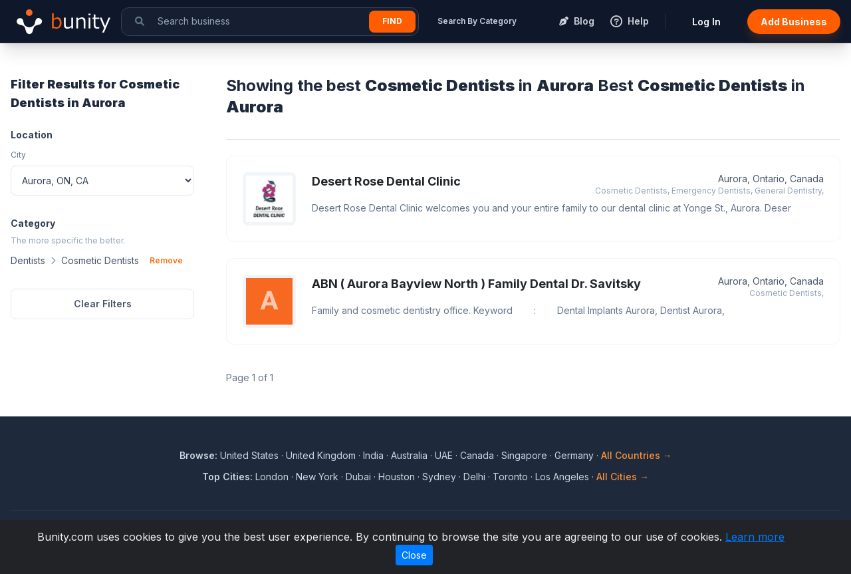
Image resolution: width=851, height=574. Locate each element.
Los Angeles (562, 476)
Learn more (755, 536)
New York (317, 476)
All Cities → (622, 476)
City (18, 155)
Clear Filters (103, 303)
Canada (477, 455)
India (373, 455)
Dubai (358, 476)
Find (392, 21)
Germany (574, 455)
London (272, 476)
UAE (444, 455)
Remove (166, 260)
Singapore (524, 455)
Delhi (474, 476)
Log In (706, 21)
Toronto (510, 476)
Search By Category (477, 21)
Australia (409, 455)
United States (249, 455)
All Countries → (636, 455)
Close (414, 555)
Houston (396, 476)
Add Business (794, 21)
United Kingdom (321, 455)
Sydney (439, 476)
